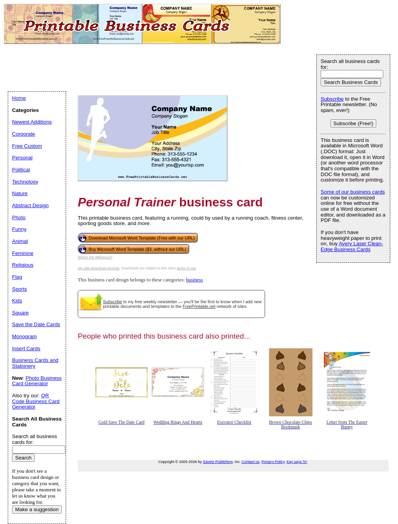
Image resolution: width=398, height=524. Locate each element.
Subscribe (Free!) (353, 123)
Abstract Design (30, 205)
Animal (20, 241)
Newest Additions (32, 122)
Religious (22, 265)
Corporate (23, 134)
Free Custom (27, 146)
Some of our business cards (353, 192)
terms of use (186, 268)
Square (20, 313)
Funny (19, 229)
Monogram (24, 336)
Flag (17, 277)
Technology (25, 182)
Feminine (22, 253)
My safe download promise (98, 268)
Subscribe (112, 301)
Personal (22, 158)
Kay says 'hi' (296, 461)
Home (19, 98)
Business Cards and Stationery (35, 363)
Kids (17, 301)
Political (21, 170)
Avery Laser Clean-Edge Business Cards (352, 246)
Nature (20, 193)
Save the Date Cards (36, 324)
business (194, 280)
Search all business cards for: (350, 64)
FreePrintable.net (199, 306)
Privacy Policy (273, 461)
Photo (19, 217)
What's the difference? (95, 257)
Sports (19, 289)
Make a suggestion (37, 509)
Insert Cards (26, 348)
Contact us (251, 461)
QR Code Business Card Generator (35, 401)
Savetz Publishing (217, 461)
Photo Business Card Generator (36, 381)
